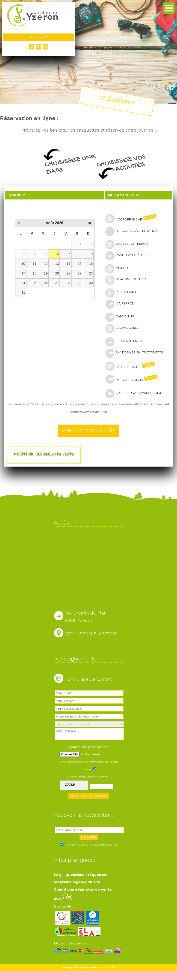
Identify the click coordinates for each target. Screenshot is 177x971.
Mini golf (120, 268)
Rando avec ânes (127, 255)
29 (79, 283)
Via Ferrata (122, 304)
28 (68, 283)
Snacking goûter (127, 279)
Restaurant (122, 292)
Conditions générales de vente (43, 455)
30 (91, 283)
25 (34, 283)
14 (68, 263)
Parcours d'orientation (133, 231)
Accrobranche (133, 218)
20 (57, 273)
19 (46, 273)
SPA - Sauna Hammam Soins (135, 393)
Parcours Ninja (133, 379)
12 (46, 263)
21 (68, 273)
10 (23, 263)
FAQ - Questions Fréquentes (80, 874)
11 (34, 263)
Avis (63, 899)
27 (57, 283)
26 (46, 283)
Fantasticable (132, 366)
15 (79, 263)
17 (23, 273)
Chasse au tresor (128, 244)
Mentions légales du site (77, 882)
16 (91, 263)
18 (34, 273)
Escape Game (123, 328)
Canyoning (121, 317)
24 (23, 283)
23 (91, 273)
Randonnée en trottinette (136, 353)
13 (57, 263)
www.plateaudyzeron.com (82, 967)
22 (79, 273)
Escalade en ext (126, 341)
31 (23, 292)
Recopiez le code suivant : (88, 777)
